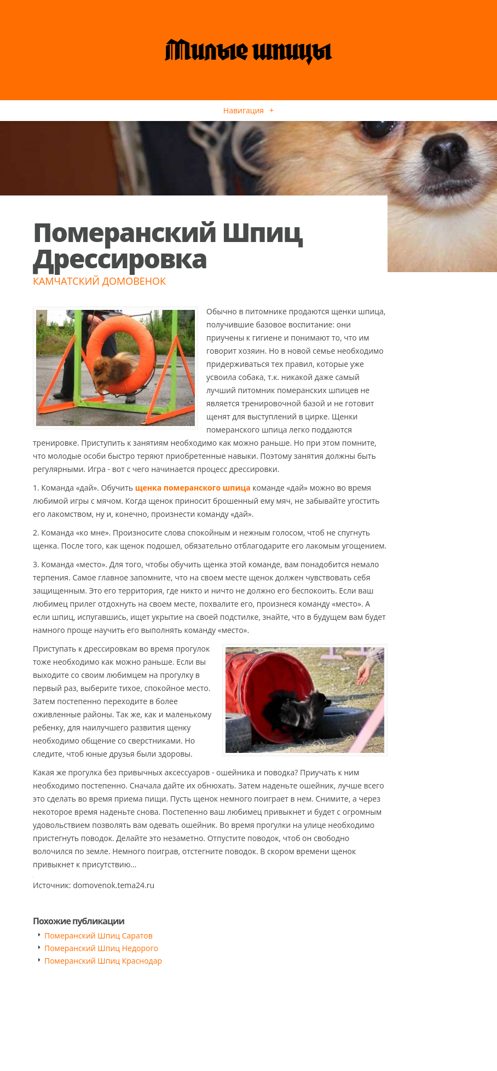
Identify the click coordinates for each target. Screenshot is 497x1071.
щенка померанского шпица (193, 487)
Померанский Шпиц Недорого (101, 948)
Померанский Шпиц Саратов (98, 935)
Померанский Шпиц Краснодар (103, 960)
